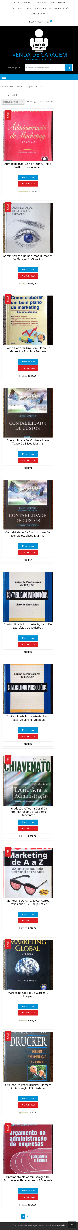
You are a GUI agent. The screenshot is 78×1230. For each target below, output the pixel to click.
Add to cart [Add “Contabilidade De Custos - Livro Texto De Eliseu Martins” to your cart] (29, 454)
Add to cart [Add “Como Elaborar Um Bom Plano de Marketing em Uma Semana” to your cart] (29, 362)
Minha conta (40, 8)
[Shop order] (13, 102)
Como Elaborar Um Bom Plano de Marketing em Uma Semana (28, 349)
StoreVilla (61, 1225)
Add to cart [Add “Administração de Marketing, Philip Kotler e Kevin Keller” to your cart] (29, 177)
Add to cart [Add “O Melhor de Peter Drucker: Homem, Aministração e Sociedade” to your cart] (29, 1099)
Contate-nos (41, 3)
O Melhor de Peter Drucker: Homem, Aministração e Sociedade (28, 1086)
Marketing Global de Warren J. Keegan (28, 994)
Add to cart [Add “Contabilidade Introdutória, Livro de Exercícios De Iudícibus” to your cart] (29, 638)
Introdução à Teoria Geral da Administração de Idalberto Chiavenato (28, 812)
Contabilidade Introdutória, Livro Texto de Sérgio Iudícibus (28, 718)
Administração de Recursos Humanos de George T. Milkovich (27, 257)
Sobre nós (64, 8)
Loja (29, 8)
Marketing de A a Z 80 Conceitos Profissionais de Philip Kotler (27, 902)
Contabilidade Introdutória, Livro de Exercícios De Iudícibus (28, 626)
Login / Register (38, 22)
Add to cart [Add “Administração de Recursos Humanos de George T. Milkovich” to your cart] (29, 270)
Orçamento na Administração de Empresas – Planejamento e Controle (27, 1178)
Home (5, 86)
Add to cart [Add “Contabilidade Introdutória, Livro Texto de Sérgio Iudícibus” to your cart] (29, 730)
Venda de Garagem (39, 14)
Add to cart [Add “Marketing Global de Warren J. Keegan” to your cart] (29, 1006)
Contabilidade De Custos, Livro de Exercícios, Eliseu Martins (27, 534)
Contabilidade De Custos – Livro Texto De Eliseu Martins (28, 442)
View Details (29, 184)
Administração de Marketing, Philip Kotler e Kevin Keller (27, 165)
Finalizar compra (58, 3)
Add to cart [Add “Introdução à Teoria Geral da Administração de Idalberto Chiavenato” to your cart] (29, 822)
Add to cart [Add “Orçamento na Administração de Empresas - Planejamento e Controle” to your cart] (29, 1191)
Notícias (53, 8)
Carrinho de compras (22, 3)
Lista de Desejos (17, 8)
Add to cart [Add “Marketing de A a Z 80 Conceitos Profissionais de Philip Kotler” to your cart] (29, 914)
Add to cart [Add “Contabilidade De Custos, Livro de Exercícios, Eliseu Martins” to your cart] (29, 546)
